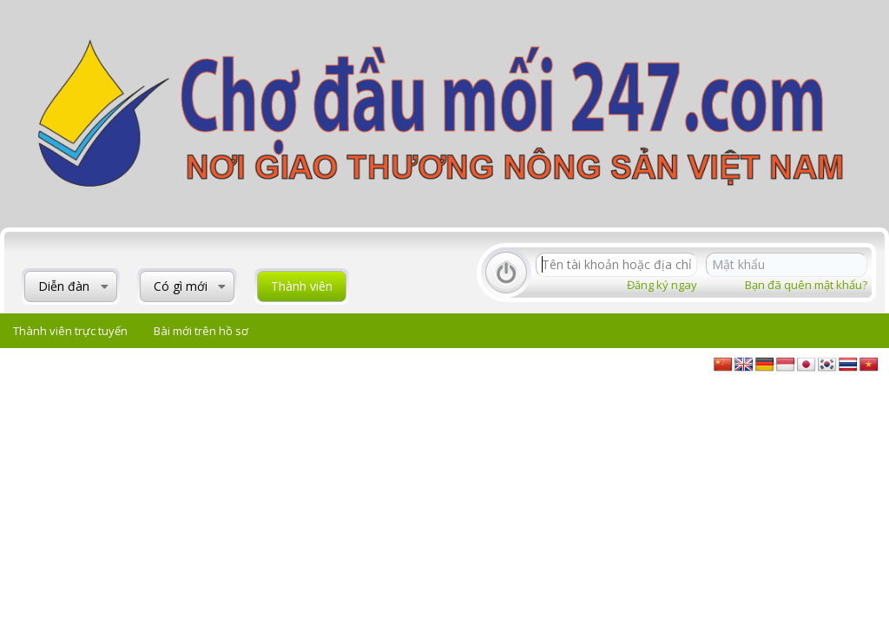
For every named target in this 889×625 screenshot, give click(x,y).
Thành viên (302, 286)
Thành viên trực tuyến (70, 331)
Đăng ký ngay (662, 285)
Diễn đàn (63, 286)
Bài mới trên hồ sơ (201, 331)
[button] (104, 286)
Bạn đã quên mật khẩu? (806, 285)
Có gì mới (180, 286)
